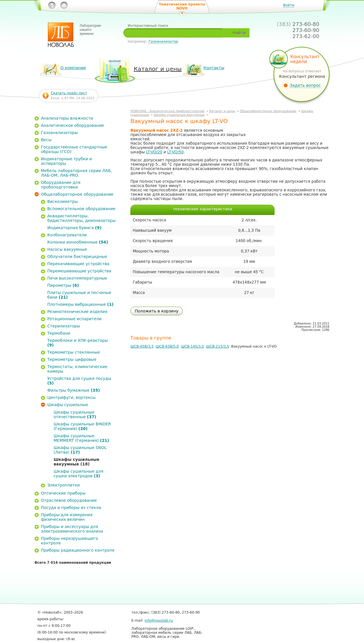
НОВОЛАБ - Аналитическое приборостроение (167, 111)
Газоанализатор (163, 41)
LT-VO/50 (175, 152)
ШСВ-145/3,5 (192, 346)
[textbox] (175, 32)
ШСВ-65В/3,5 (141, 346)
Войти (288, 5)
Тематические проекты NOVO (182, 6)
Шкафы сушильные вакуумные (179, 115)
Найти (239, 33)
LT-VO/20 (154, 152)
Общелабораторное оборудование (268, 111)
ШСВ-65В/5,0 (167, 346)
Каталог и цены (222, 111)
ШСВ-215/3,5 (217, 346)
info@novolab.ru (159, 621)
